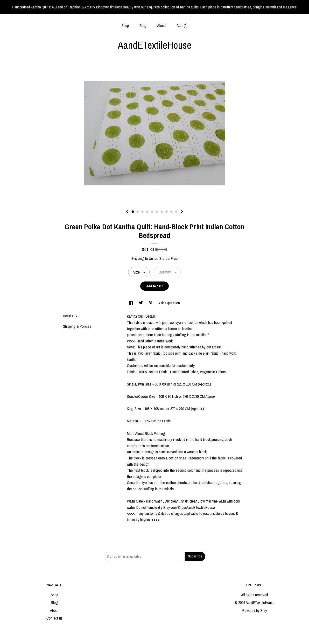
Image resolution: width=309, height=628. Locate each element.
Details (70, 316)
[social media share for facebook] (131, 303)
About (161, 25)
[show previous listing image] (127, 212)
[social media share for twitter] (141, 303)
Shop (125, 25)
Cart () (182, 25)
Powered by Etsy (254, 610)
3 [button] (142, 211)
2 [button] (137, 211)
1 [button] (133, 211)
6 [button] (157, 211)
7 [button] (162, 211)
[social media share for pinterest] (151, 303)
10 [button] (176, 211)
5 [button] (152, 211)
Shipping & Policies (77, 326)
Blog (143, 25)
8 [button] (166, 211)
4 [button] (147, 211)
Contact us (54, 618)
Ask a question (169, 303)
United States (159, 258)
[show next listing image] (182, 212)
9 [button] (171, 211)
